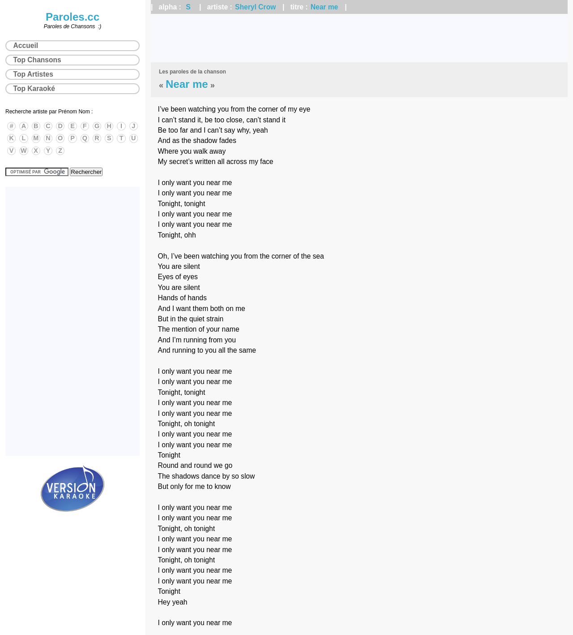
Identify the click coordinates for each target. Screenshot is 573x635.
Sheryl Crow (255, 7)
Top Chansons (37, 60)
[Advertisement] (359, 38)
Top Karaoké (34, 88)
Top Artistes (33, 74)
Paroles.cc (72, 17)
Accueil (25, 45)
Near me (324, 7)
